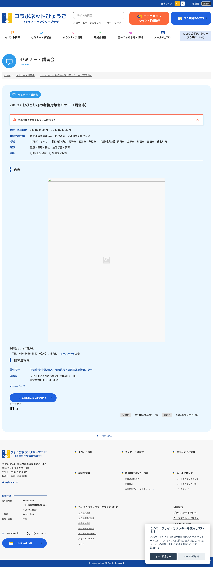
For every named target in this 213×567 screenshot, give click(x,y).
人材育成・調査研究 (87, 533)
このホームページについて (87, 22)
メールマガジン (163, 35)
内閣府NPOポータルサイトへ (138, 489)
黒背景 (206, 3)
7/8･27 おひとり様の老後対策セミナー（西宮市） (66, 75)
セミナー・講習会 (41, 35)
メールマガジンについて (188, 478)
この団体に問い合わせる (33, 398)
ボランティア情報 (73, 35)
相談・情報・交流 (86, 528)
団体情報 (129, 483)
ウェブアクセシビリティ (186, 518)
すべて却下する (191, 556)
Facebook (13, 533)
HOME (7, 75)
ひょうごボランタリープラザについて (195, 35)
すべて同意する (163, 556)
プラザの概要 (84, 513)
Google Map (8, 482)
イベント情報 (12, 35)
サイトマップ (114, 22)
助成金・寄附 (84, 523)
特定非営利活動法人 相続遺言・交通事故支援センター (61, 369)
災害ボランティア (86, 538)
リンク (81, 543)
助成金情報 (100, 35)
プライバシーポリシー (185, 512)
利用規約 (178, 507)
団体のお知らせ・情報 (130, 35)
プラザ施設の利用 (86, 518)
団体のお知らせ (132, 478)
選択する (154, 547)
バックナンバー (184, 489)
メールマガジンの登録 (187, 483)
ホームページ (67, 353)
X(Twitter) (39, 533)
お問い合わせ (24, 543)
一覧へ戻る (106, 436)
